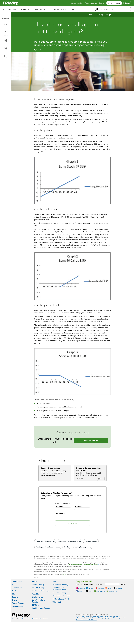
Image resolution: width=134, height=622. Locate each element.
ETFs (13, 585)
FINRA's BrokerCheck (61, 599)
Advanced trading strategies (69, 541)
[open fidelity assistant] (129, 9)
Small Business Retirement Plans (59, 589)
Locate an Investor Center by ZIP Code (89, 584)
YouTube (101, 588)
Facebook (81, 591)
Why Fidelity (57, 602)
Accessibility (108, 616)
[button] (101, 479)
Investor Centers (18, 606)
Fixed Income (17, 588)
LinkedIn (91, 588)
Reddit (110, 588)
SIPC (64, 574)
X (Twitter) (119, 588)
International (43, 619)
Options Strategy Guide (50, 468)
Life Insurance (37, 597)
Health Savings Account (41, 608)
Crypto (14, 600)
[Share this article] (100, 15)
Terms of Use (80, 616)
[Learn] (5, 25)
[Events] (5, 49)
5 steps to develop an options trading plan (88, 469)
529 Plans (35, 605)
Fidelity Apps (100, 591)
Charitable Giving (59, 593)
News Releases (22, 619)
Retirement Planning (60, 585)
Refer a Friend (113, 591)
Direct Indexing (38, 588)
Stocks (66, 547)
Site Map (100, 616)
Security (93, 616)
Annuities (35, 594)
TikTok (90, 591)
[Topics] (5, 41)
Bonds (14, 591)
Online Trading (38, 585)
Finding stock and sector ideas (48, 547)
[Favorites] (5, 33)
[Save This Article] (91, 15)
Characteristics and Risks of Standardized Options (82, 564)
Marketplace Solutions (61, 596)
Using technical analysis (45, 541)
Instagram (81, 588)
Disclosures (93, 618)
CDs (13, 594)
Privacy (87, 616)
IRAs (54, 582)
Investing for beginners (82, 547)
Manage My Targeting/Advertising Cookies (112, 618)
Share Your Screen (82, 618)
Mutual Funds (17, 582)
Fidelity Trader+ (18, 603)
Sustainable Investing (40, 591)
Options (15, 597)
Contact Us (116, 616)
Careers (14, 619)
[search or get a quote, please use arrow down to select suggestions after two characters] (111, 9)
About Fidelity (33, 619)
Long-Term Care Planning (38, 601)
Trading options (91, 541)
